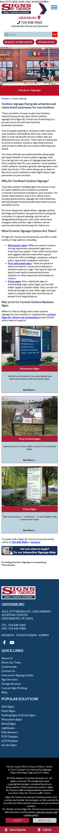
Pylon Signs (29, 509)
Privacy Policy (36, 766)
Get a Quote (14, 829)
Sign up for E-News (38, 772)
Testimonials (9, 666)
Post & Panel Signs (29, 438)
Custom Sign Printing (14, 688)
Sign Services (9, 679)
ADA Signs (7, 706)
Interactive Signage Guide (17, 675)
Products (6, 98)
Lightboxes (8, 728)
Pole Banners (9, 732)
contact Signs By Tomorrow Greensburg (29, 316)
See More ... (30, 389)
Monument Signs (29, 368)
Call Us (44, 829)
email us (35, 541)
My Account (13, 766)
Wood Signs (8, 723)
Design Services (11, 683)
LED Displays (9, 740)
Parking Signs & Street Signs (18, 715)
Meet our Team (11, 662)
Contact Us (8, 671)
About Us (7, 658)
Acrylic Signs (9, 745)
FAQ (24, 766)
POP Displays (9, 736)
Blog (4, 692)
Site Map (22, 772)
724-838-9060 (29, 22)
